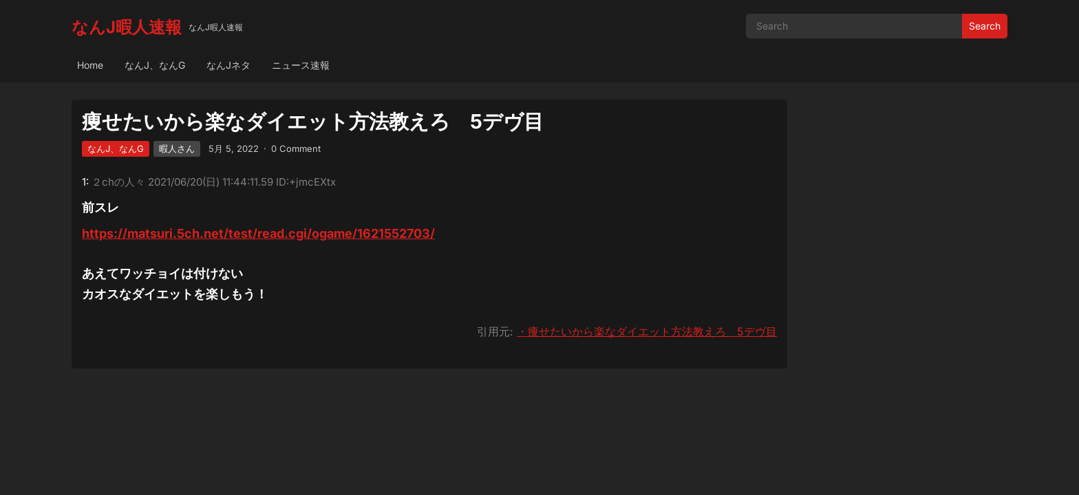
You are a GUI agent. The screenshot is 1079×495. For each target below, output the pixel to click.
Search (985, 26)
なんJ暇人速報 (127, 27)
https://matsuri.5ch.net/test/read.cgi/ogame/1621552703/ (258, 233)
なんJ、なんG (155, 65)
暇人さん (177, 148)
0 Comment (296, 148)
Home (90, 65)
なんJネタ (228, 65)
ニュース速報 (301, 65)
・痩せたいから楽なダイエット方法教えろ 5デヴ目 (647, 331)
